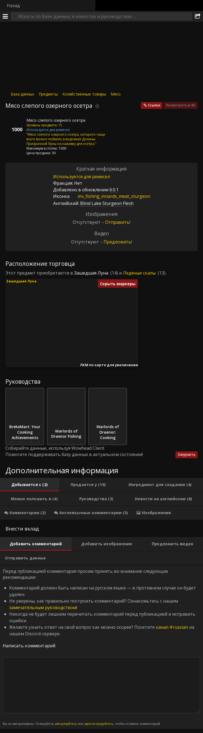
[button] (53, 323)
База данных (22, 94)
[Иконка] (14, 124)
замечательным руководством (42, 607)
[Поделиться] (197, 16)
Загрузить (186, 454)
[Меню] (5, 16)
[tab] (29, 484)
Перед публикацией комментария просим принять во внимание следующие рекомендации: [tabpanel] (101, 647)
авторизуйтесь (66, 724)
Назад (13, 5)
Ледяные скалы (139, 273)
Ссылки (154, 105)
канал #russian (172, 627)
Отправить (117, 222)
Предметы (48, 94)
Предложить (117, 242)
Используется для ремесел (81, 177)
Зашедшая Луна (91, 273)
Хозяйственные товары (84, 94)
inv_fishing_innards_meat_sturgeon (109, 196)
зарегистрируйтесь (98, 724)
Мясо (116, 94)
